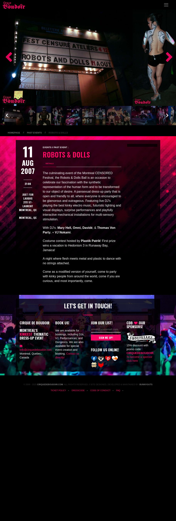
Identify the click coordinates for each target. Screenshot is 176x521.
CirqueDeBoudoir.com (50, 384)
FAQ (118, 390)
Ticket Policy (58, 390)
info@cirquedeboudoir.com (36, 349)
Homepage (14, 133)
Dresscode (78, 390)
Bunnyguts (146, 384)
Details (50, 163)
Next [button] (167, 58)
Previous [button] (7, 58)
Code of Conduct (100, 390)
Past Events (34, 133)
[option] (66, 58)
